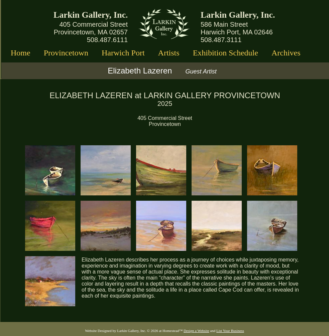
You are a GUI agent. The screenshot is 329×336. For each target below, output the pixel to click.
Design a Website (196, 331)
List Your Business (230, 331)
